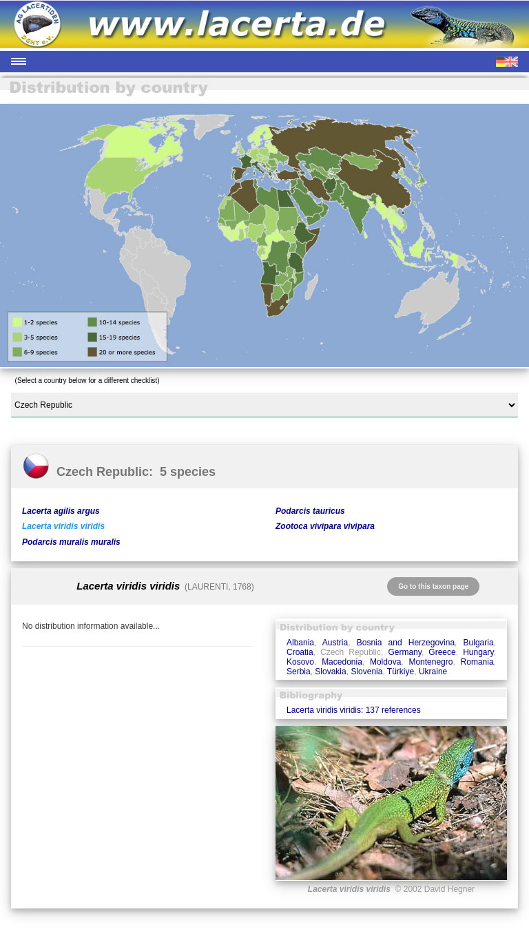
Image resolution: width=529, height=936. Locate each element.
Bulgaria (479, 642)
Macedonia (342, 662)
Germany (404, 652)
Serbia (299, 671)
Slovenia (366, 671)
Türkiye (400, 671)
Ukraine (433, 671)
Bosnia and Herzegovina (406, 642)
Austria (335, 642)
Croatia (300, 652)
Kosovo (300, 662)
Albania (300, 642)
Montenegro (430, 662)
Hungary (478, 652)
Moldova (385, 662)
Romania (477, 662)
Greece (441, 652)
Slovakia (330, 671)
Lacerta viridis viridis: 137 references (354, 710)
